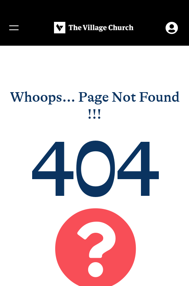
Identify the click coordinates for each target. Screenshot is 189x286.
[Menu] (13, 28)
